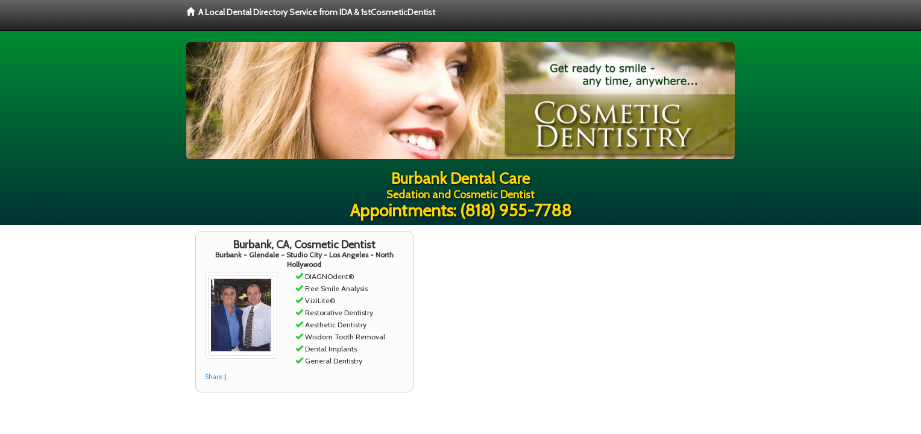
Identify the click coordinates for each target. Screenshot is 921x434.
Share (214, 377)
